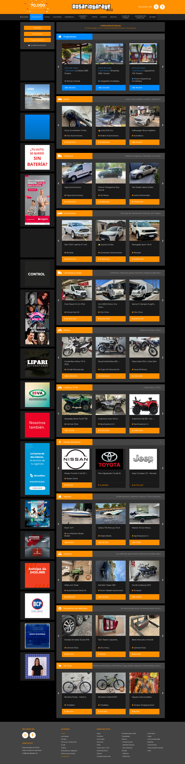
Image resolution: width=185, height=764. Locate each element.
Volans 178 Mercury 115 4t (109, 528)
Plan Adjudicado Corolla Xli (109, 473)
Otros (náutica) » (154, 496)
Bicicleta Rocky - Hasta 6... (75, 697)
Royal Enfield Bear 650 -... (109, 361)
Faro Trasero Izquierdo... (108, 640)
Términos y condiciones (68, 742)
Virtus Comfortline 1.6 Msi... (75, 130)
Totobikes (69, 705)
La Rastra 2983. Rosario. (76, 71)
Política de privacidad (68, 753)
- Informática (151, 733)
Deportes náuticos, (138, 496)
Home (63, 733)
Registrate (37, 34)
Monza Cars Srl (71, 312)
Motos (99, 745)
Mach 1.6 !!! (68, 528)
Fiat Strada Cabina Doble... (143, 187)
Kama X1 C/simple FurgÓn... (143, 304)
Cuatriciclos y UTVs (103, 748)
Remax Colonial (72, 81)
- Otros (149, 750)
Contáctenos (65, 756)
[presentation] (58, 67)
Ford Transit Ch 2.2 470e (74, 304)
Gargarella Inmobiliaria (108, 81)
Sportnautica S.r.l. (106, 424)
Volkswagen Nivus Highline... (144, 130)
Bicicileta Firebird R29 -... (108, 697)
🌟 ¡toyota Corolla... (106, 244)
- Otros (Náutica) (127, 748)
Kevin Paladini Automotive (110, 590)
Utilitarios (100, 736)
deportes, (138, 666)
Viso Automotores (73, 136)
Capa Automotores (72, 187)
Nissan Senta (71, 478)
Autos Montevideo (141, 195)
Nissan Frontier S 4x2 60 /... (75, 473)
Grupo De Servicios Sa (108, 369)
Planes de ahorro (102, 750)
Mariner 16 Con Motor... (142, 528)
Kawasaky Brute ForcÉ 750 (76, 419)
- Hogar (149, 736)
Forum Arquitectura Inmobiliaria (141, 80)
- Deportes (150, 742)
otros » (158, 666)
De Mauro (103, 195)
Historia (63, 748)
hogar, (125, 666)
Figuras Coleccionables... (142, 697)
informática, (117, 666)
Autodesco (137, 136)
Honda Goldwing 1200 (141, 585)
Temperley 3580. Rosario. (108, 71)
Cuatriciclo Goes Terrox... (108, 419)
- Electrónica (126, 756)
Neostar (68, 253)
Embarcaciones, (123, 496)
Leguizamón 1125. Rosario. (143, 71)
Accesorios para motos (150, 608)
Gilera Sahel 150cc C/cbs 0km (144, 361)
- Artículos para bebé (153, 739)
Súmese (63, 739)
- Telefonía (125, 753)
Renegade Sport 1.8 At (142, 244)
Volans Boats (104, 536)
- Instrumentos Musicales (155, 748)
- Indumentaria (152, 745)
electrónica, (106, 666)
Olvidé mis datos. (37, 45)
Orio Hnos (103, 312)
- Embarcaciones (127, 742)
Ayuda (63, 745)
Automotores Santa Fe (75, 590)
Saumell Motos (139, 369)
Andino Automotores (108, 136)
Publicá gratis (37, 40)
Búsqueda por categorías (69, 750)
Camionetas (100, 739)
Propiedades (126, 736)
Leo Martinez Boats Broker (74, 534)
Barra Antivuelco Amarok (142, 640)
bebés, (131, 666)
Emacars (136, 590)
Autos (98, 733)
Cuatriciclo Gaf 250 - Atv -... (143, 419)
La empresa (64, 736)
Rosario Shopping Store (143, 705)
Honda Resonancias (74, 369)
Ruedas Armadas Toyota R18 (76, 640)
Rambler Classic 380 (107, 585)
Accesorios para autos (104, 756)
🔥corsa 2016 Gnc (105, 130)
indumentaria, (149, 666)
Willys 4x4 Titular (71, 585)
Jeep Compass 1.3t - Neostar (144, 473)
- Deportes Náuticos (128, 745)
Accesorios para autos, (130, 608)
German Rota (71, 424)
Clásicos (99, 753)
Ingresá (37, 28)
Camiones (100, 742)
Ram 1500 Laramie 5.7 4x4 (75, 244)
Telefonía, (97, 666)
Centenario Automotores (110, 253)
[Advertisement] (37, 65)
